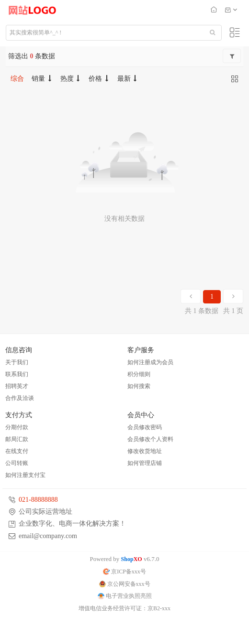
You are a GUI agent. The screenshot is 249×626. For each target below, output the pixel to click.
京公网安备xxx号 (124, 584)
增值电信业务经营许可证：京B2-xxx (124, 608)
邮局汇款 (16, 439)
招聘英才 (16, 386)
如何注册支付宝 (25, 475)
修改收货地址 (144, 451)
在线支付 (16, 451)
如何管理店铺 (144, 463)
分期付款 (16, 427)
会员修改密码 (144, 427)
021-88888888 (38, 499)
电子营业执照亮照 (125, 596)
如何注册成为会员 (150, 362)
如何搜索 (138, 386)
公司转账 (16, 463)
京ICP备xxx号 (124, 571)
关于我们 (16, 362)
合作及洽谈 (19, 398)
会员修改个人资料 (150, 439)
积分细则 (138, 374)
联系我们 (16, 374)
